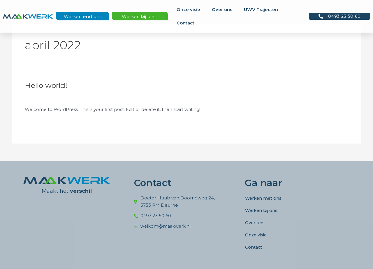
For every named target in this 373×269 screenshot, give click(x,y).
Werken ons (82, 16)
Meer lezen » (39, 123)
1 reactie (34, 97)
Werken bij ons (262, 210)
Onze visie (188, 9)
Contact (185, 23)
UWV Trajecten (261, 9)
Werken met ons (264, 198)
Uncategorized (63, 97)
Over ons (222, 9)
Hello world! (47, 85)
